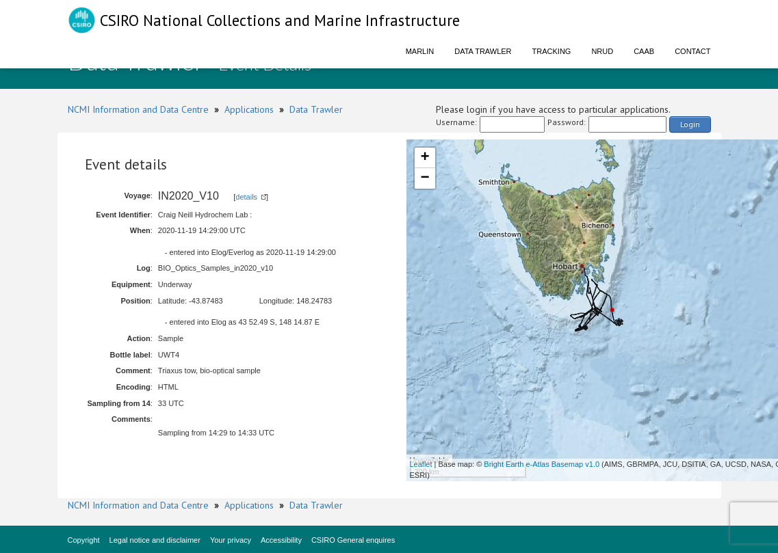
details (246, 197)
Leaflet (421, 464)
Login (690, 124)
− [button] (424, 178)
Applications (249, 109)
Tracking (551, 51)
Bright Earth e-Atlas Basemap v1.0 (541, 464)
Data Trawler (482, 51)
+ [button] (424, 158)
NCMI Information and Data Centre (138, 109)
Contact (692, 51)
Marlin (420, 51)
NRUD (602, 51)
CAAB (644, 51)
